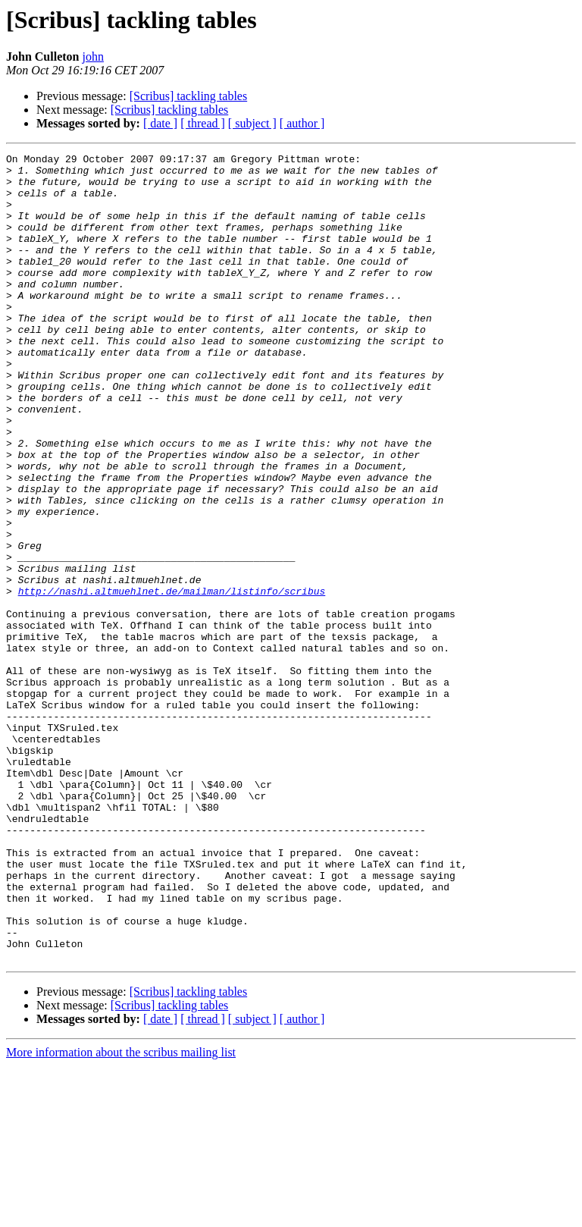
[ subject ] (252, 123)
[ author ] (302, 123)
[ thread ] (202, 123)
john (92, 56)
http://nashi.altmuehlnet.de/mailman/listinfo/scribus (172, 679)
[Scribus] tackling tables (189, 95)
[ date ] (160, 123)
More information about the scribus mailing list (121, 1213)
